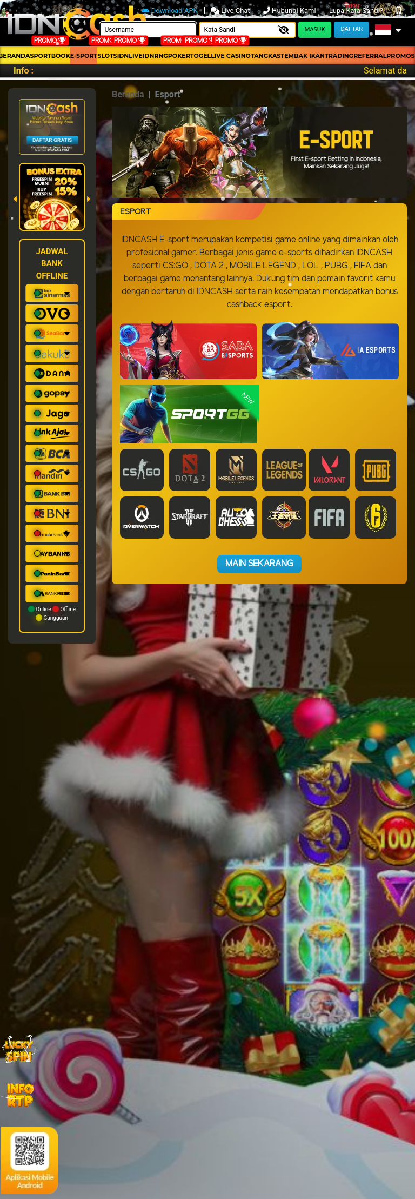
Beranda (128, 94)
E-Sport (83, 55)
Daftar (351, 28)
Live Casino (231, 55)
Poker (179, 55)
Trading (339, 55)
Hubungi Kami (290, 10)
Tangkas (265, 55)
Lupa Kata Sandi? (357, 10)
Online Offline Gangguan (52, 613)
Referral (369, 55)
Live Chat (231, 10)
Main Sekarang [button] (259, 564)
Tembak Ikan (302, 55)
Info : (24, 70)
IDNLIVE (130, 55)
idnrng (155, 55)
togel (200, 55)
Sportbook (50, 55)
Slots (107, 55)
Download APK (170, 10)
